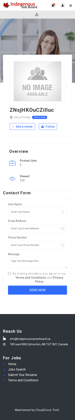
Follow (48, 126)
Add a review (22, 126)
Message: (14, 254)
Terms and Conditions (30, 277)
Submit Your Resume (22, 375)
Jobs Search (17, 369)
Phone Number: (18, 237)
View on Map (39, 117)
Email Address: (17, 221)
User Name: (15, 204)
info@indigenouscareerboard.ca (30, 338)
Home (12, 364)
